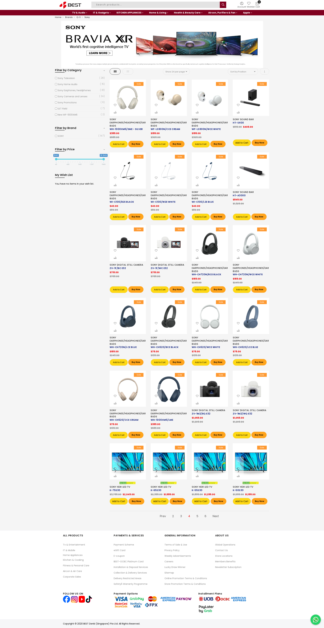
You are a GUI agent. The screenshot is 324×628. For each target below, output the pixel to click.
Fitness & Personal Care (76, 565)
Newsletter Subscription (228, 567)
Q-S (78, 17)
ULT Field (62, 108)
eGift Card (119, 550)
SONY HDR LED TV (120, 486)
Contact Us (221, 550)
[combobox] (156, 5)
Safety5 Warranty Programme (130, 584)
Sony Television (66, 78)
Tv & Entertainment (74, 544)
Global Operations (225, 544)
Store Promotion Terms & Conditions (185, 584)
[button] (115, 105)
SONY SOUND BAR (243, 119)
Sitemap (169, 572)
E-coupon (119, 556)
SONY (61, 136)
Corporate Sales (72, 576)
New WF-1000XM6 (67, 114)
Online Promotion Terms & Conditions (185, 578)
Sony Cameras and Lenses (72, 96)
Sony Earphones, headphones (74, 90)
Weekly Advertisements (177, 556)
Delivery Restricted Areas (127, 578)
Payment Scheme (124, 544)
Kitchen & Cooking (73, 560)
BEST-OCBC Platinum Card (128, 561)
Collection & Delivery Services (130, 572)
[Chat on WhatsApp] (316, 620)
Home (58, 17)
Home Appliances (73, 555)
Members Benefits (225, 561)
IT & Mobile (69, 550)
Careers (168, 561)
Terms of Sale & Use (175, 544)
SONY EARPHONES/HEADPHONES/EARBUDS (128, 122)
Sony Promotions (67, 102)
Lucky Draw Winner (174, 567)
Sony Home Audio (67, 84)
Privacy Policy (172, 550)
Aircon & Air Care (72, 571)
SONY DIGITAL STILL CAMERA (126, 264)
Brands (69, 17)
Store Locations (223, 556)
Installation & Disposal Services (131, 567)
